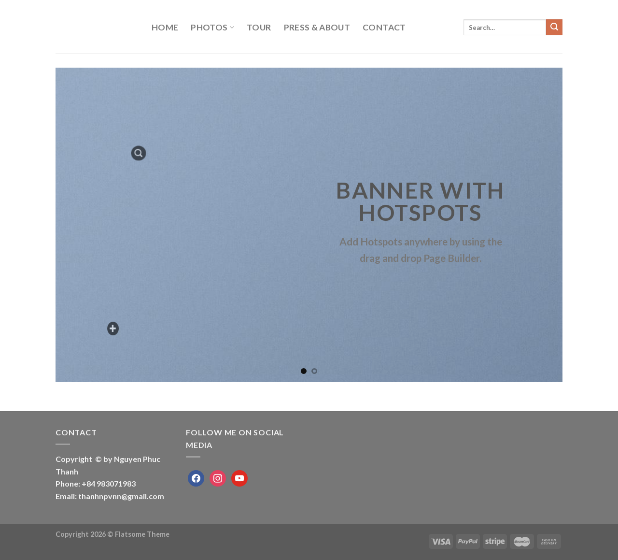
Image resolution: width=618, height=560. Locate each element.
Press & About (317, 27)
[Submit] (554, 27)
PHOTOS (212, 27)
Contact (384, 27)
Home (165, 27)
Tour (259, 27)
